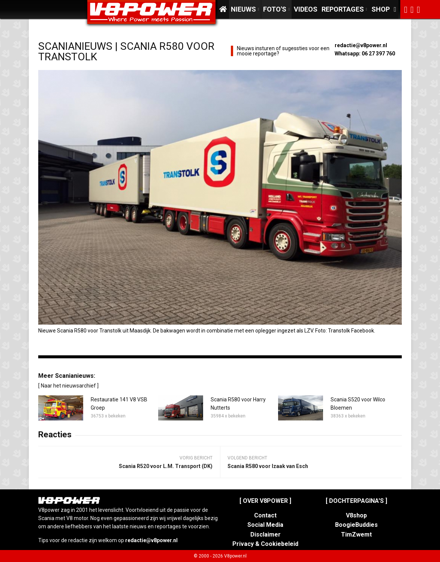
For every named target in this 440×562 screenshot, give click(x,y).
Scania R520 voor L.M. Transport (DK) (166, 466)
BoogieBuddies (356, 524)
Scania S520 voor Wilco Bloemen (358, 404)
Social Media (265, 524)
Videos (305, 9)
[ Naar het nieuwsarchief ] (68, 386)
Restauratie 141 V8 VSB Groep (119, 404)
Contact (265, 515)
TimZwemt (356, 534)
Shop (380, 9)
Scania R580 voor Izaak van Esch (267, 466)
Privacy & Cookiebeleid (265, 543)
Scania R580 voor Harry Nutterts (238, 404)
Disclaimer (265, 534)
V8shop (356, 515)
